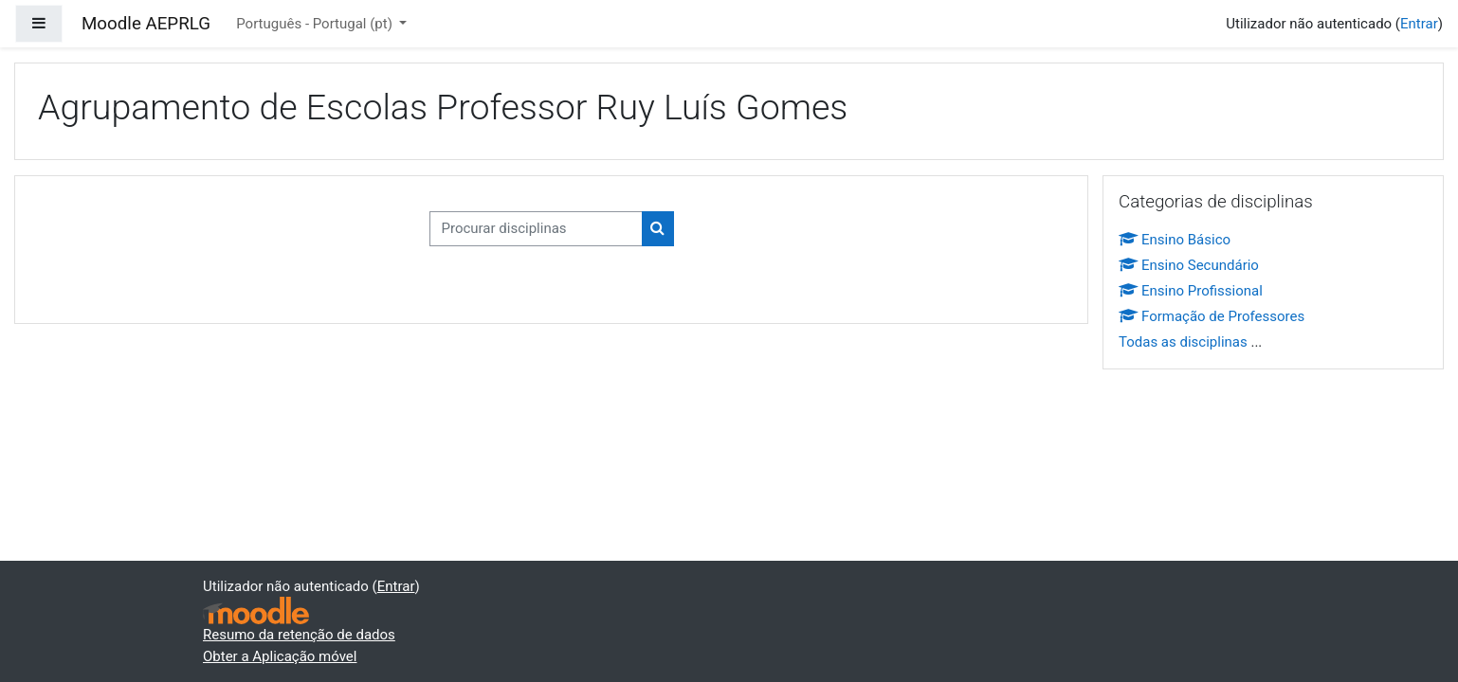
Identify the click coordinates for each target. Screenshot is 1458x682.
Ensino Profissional (1191, 290)
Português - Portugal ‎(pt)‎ (315, 23)
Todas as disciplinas (1183, 341)
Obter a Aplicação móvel (279, 656)
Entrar (1419, 23)
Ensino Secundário (1189, 265)
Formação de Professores (1211, 316)
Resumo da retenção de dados (299, 634)
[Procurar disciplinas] (536, 228)
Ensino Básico (1174, 239)
